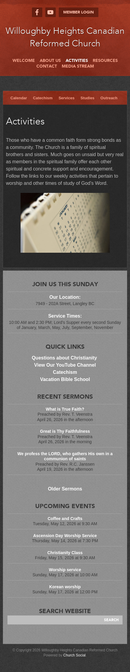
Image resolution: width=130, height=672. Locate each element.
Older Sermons (65, 488)
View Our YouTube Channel (65, 365)
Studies (88, 98)
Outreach (108, 98)
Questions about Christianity (65, 357)
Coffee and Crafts (65, 518)
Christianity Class (65, 552)
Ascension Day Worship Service (65, 535)
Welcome (24, 60)
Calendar (18, 98)
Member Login (78, 12)
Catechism (43, 98)
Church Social (74, 655)
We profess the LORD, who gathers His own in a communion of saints (64, 456)
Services (66, 98)
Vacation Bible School (65, 379)
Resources (105, 60)
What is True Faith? (65, 409)
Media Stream (78, 66)
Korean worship (65, 586)
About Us (50, 60)
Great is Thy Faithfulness (65, 431)
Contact (46, 66)
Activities (77, 60)
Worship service (65, 569)
